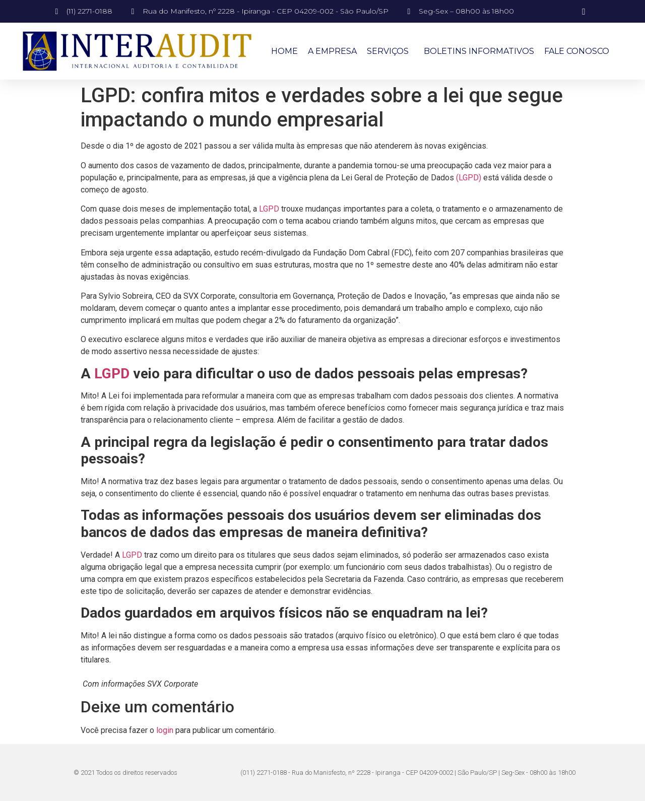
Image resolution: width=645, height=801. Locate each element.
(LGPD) (468, 177)
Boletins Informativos (479, 51)
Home (284, 51)
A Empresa (332, 51)
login (164, 730)
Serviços (390, 51)
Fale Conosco (576, 51)
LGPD (269, 209)
